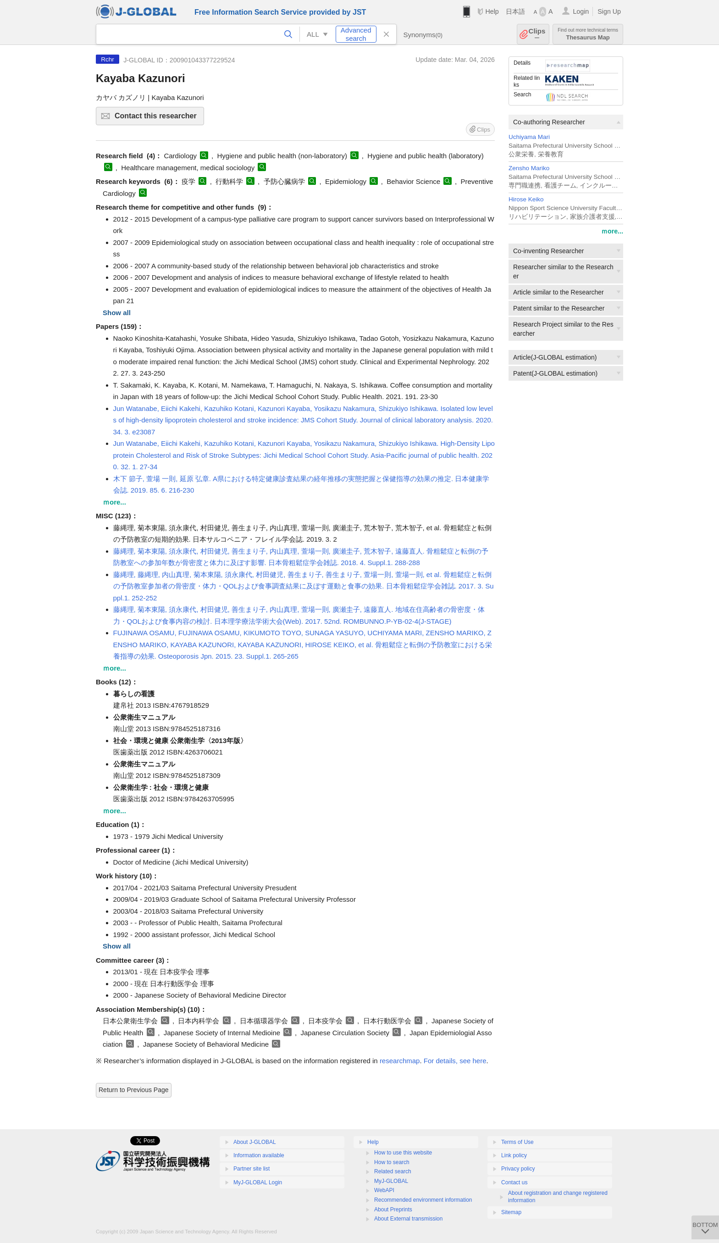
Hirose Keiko (526, 199)
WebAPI (384, 1190)
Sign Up (609, 11)
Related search (392, 1171)
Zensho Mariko (529, 168)
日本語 (515, 11)
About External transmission (408, 1218)
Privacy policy (518, 1168)
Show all (117, 312)
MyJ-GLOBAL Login (257, 1182)
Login (581, 11)
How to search (391, 1162)
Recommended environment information (423, 1200)
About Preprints (393, 1209)
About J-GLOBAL (254, 1142)
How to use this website (403, 1152)
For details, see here (455, 1061)
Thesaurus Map (588, 34)
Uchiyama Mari (529, 136)
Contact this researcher (158, 118)
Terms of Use (517, 1142)
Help (491, 11)
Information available (258, 1155)
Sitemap (511, 1212)
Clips (537, 34)
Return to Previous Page (134, 1089)
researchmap (400, 1061)
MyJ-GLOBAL (391, 1181)
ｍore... (612, 231)
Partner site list (251, 1168)
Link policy (514, 1155)
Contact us (514, 1182)
